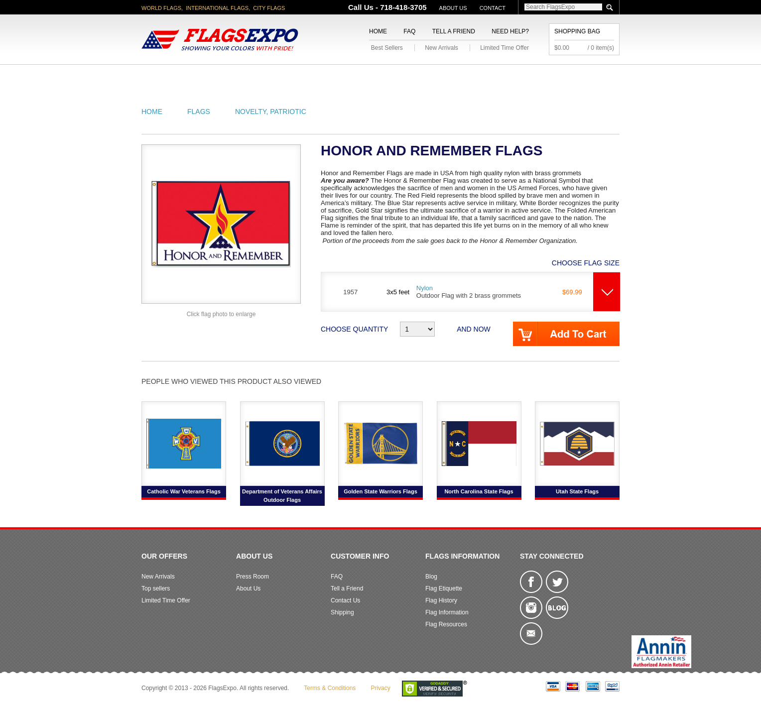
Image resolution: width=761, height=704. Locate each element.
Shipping (342, 612)
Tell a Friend (453, 31)
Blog (431, 576)
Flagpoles (433, 76)
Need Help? (510, 31)
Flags (529, 76)
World (275, 76)
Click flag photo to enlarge (221, 314)
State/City (225, 76)
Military (322, 76)
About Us (453, 8)
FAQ (409, 31)
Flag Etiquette (443, 588)
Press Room (252, 576)
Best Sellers (387, 47)
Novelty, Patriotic (270, 112)
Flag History (441, 600)
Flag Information (447, 612)
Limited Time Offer (504, 47)
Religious (374, 76)
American (169, 76)
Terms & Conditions (330, 688)
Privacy (380, 688)
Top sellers (155, 588)
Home (378, 31)
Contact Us (345, 600)
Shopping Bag (577, 31)
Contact (493, 8)
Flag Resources (446, 624)
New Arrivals (441, 47)
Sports (486, 76)
